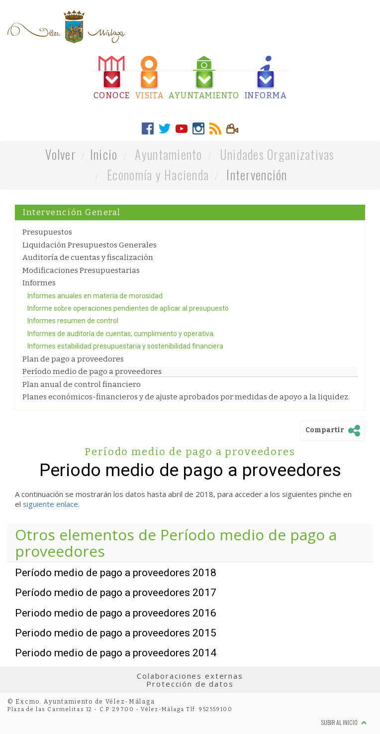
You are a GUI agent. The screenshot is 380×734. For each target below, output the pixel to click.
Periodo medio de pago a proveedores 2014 (115, 653)
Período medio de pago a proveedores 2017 (115, 593)
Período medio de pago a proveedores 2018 (115, 573)
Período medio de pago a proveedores (92, 371)
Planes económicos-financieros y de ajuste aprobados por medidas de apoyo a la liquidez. (186, 396)
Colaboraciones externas (190, 676)
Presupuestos (47, 232)
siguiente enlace (50, 504)
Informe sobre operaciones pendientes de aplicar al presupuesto (128, 308)
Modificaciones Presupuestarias (81, 270)
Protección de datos (189, 684)
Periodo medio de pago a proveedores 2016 (115, 613)
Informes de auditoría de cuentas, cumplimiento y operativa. (121, 334)
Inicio (104, 154)
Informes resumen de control (72, 321)
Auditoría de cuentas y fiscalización (87, 257)
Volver (60, 154)
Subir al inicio (344, 722)
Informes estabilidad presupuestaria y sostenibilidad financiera (125, 346)
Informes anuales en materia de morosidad (95, 296)
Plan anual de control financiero (81, 384)
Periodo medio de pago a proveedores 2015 (115, 633)
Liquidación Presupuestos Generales (89, 245)
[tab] (112, 78)
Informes (39, 282)
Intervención (256, 174)
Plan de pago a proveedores (73, 359)
